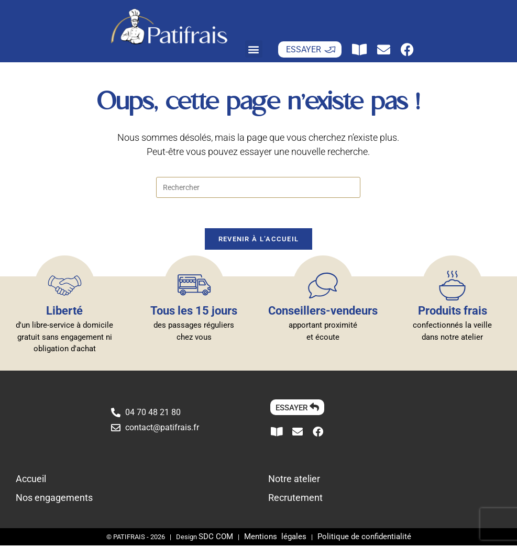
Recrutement (295, 499)
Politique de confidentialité (364, 538)
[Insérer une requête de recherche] (258, 187)
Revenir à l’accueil (258, 240)
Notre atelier (294, 480)
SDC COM (216, 538)
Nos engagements (54, 499)
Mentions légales (275, 538)
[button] (253, 49)
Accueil (31, 480)
